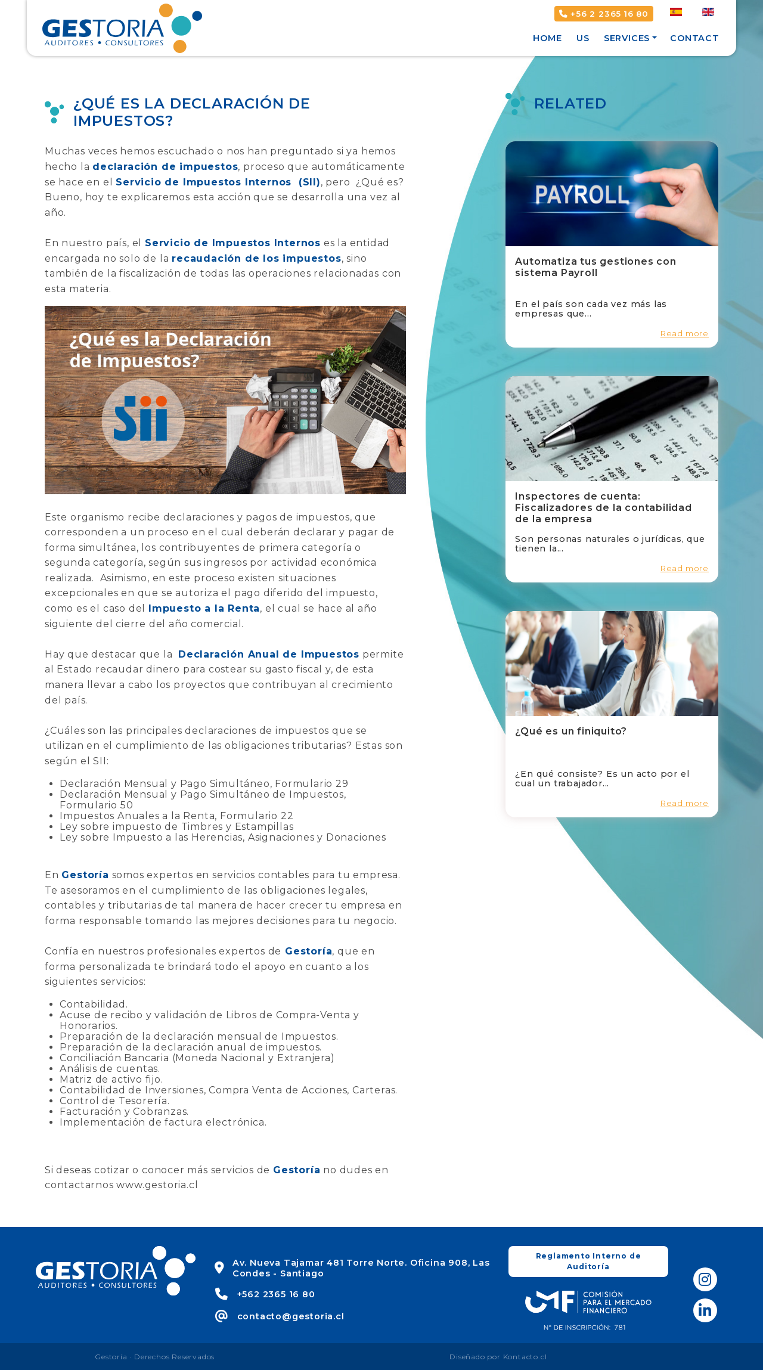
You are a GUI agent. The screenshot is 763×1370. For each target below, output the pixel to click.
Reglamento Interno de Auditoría (588, 1261)
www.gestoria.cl (157, 1185)
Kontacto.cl (525, 1356)
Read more (684, 333)
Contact (694, 38)
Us (583, 38)
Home (547, 38)
